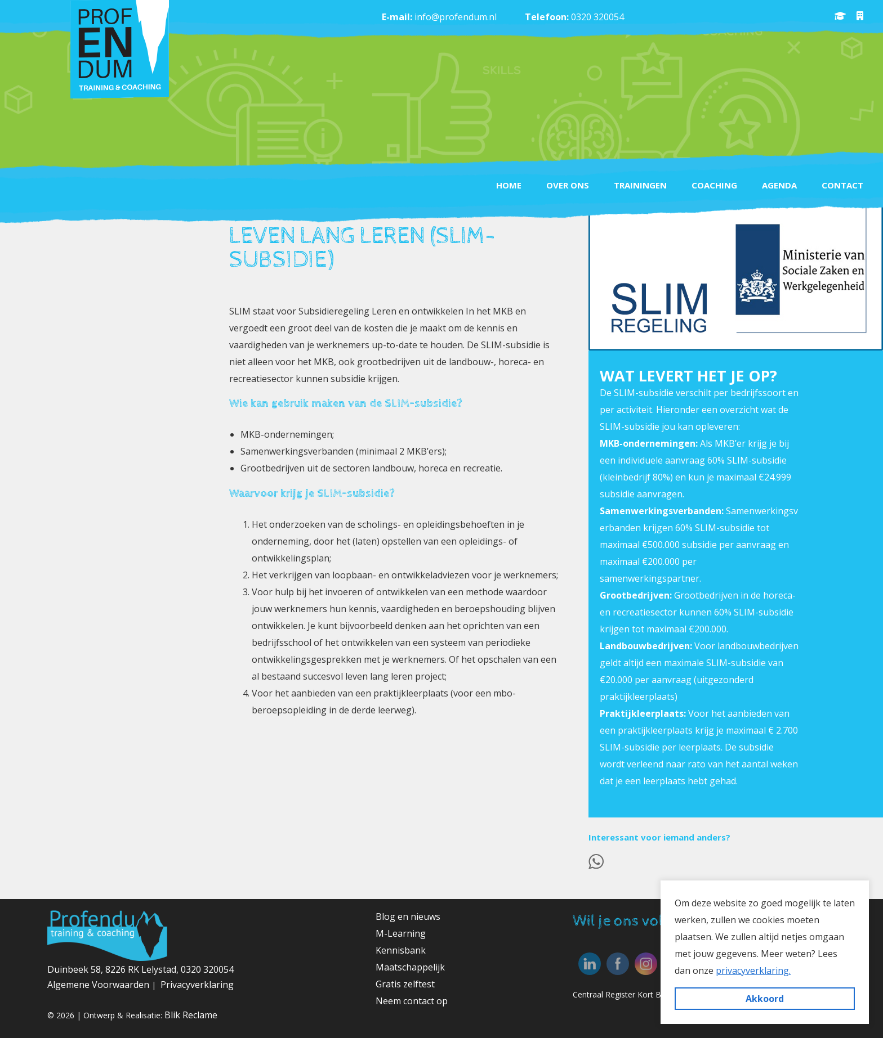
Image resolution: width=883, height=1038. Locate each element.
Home (508, 185)
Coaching (714, 185)
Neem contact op (412, 1001)
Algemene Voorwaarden (99, 984)
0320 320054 (597, 17)
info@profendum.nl (455, 17)
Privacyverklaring (197, 984)
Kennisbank (401, 950)
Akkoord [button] (765, 998)
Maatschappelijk (410, 967)
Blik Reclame (190, 1015)
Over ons (567, 185)
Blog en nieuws (408, 916)
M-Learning (401, 933)
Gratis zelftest (405, 984)
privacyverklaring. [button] (753, 970)
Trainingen (640, 185)
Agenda (779, 185)
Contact (842, 185)
